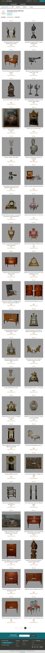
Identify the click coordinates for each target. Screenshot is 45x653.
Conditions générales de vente (30, 650)
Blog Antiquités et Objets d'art (36, 644)
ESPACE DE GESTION (7, 642)
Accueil (33, 642)
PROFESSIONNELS (25, 640)
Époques (17, 644)
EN (35, 1)
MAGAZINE (22, 4)
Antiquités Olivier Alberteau (11, 46)
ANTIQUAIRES (13, 4)
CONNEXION (42, 1)
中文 (37, 1)
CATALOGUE (4, 4)
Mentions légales (12, 650)
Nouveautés (18, 6)
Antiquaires (24, 642)
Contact (33, 643)
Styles (17, 643)
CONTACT (17, 17)
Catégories (17, 642)
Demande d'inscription (5, 644)
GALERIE (3, 17)
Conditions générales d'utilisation (20, 650)
